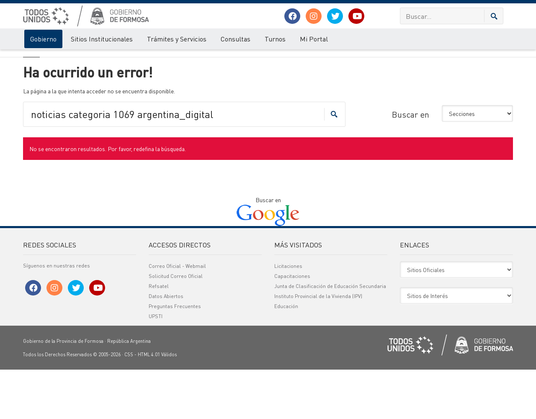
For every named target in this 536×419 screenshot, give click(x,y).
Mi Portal (314, 38)
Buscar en (410, 163)
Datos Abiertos (166, 345)
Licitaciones (288, 315)
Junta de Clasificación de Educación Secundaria (330, 335)
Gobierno (43, 38)
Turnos (275, 38)
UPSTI (155, 365)
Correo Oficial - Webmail (177, 315)
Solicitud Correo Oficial (176, 325)
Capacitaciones (292, 325)
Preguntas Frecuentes (175, 355)
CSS (128, 404)
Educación (286, 355)
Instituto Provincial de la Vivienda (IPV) (318, 345)
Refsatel (159, 335)
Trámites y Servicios (176, 38)
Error (58, 58)
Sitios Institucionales (102, 38)
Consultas (235, 38)
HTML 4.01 (149, 404)
